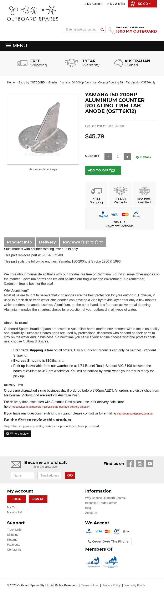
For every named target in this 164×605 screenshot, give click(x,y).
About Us (91, 517)
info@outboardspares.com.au (135, 417)
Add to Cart (99, 175)
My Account (94, 3)
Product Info (19, 246)
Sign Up (38, 503)
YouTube (149, 468)
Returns (12, 544)
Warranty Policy (134, 589)
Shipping (13, 539)
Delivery (47, 246)
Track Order (14, 534)
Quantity (92, 160)
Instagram (140, 468)
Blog (88, 512)
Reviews (83, 246)
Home (11, 82)
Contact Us (14, 554)
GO (70, 480)
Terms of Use (89, 589)
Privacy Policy (111, 589)
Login (16, 503)
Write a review (17, 438)
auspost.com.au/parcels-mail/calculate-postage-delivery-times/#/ (50, 411)
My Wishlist (117, 3)
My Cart (12, 511)
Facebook (130, 468)
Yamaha (54, 82)
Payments (13, 549)
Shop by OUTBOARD (32, 82)
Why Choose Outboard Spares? (105, 502)
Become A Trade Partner (101, 507)
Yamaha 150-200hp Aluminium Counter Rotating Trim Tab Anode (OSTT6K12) (59, 87)
